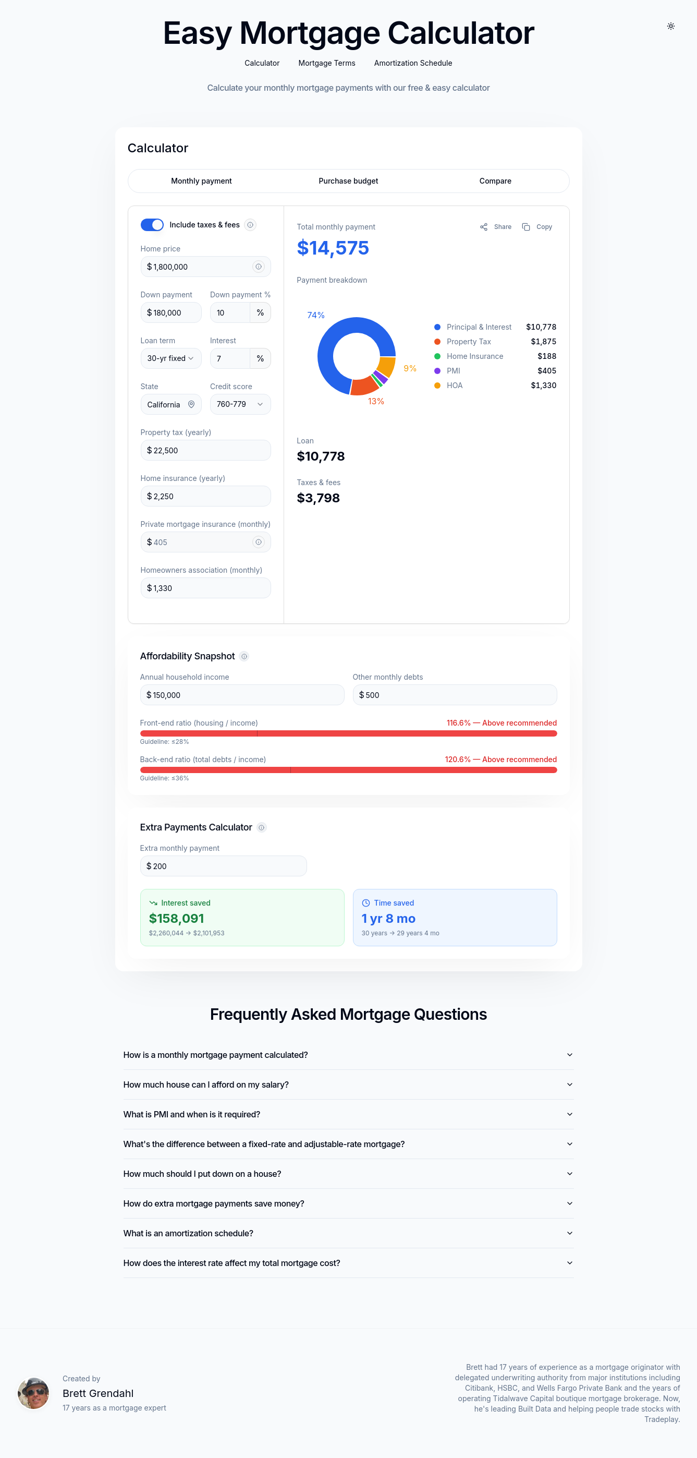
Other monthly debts (388, 678)
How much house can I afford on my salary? (349, 1084)
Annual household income (184, 678)
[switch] (152, 225)
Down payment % (240, 294)
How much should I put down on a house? (349, 1173)
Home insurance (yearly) (183, 478)
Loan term (158, 340)
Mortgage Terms (326, 63)
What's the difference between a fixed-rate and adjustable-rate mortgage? (349, 1144)
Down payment (166, 294)
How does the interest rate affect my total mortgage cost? (349, 1263)
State (149, 386)
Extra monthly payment (180, 853)
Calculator (261, 63)
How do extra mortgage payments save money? (349, 1203)
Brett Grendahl (98, 1393)
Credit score (231, 386)
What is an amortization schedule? (349, 1233)
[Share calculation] (495, 227)
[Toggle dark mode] (671, 27)
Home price (161, 248)
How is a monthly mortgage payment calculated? (349, 1055)
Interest (223, 340)
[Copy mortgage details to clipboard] (537, 227)
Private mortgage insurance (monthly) (206, 524)
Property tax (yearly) (176, 432)
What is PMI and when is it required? (349, 1114)
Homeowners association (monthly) (202, 569)
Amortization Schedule (413, 63)
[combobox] (171, 358)
